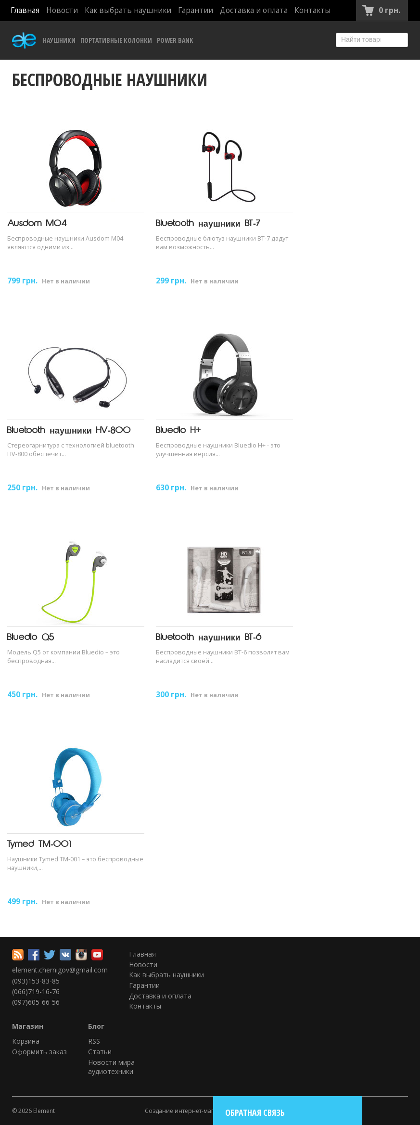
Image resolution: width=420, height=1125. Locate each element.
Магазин (27, 1026)
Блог (96, 1026)
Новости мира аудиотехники (111, 1067)
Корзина (25, 1041)
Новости (62, 10)
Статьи (100, 1051)
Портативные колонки (116, 40)
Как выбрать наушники (128, 10)
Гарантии (195, 10)
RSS (94, 1041)
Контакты (312, 10)
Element (44, 1111)
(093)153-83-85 (36, 980)
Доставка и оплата (254, 10)
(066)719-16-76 (36, 991)
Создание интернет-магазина (188, 1111)
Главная (25, 10)
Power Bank (175, 40)
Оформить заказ (39, 1051)
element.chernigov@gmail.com (60, 969)
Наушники (59, 40)
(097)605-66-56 (36, 1002)
